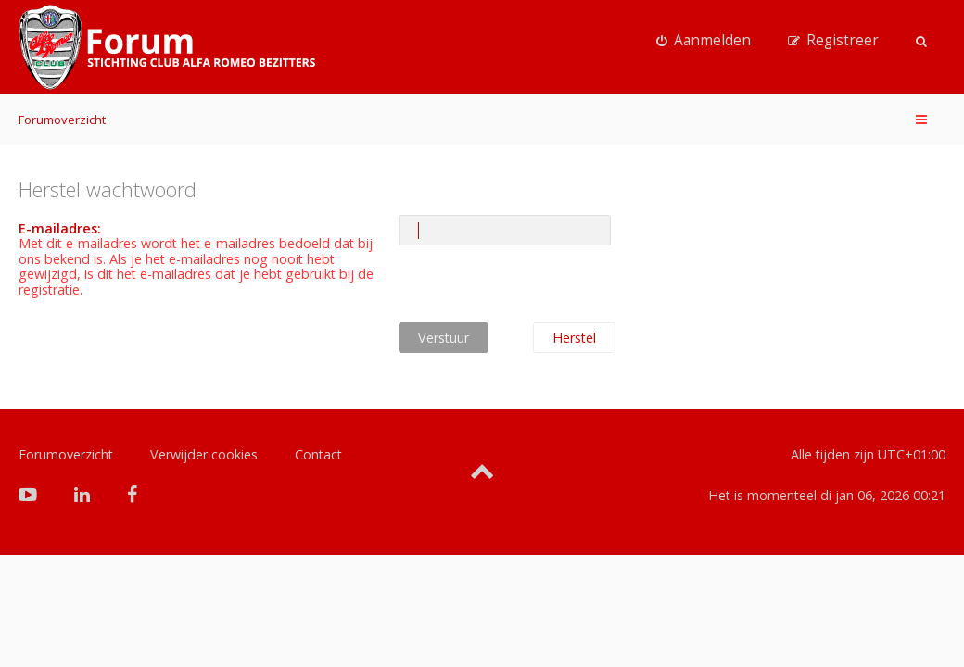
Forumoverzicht (62, 119)
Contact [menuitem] (318, 454)
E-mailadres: (60, 228)
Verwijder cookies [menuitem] (204, 454)
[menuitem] (703, 41)
